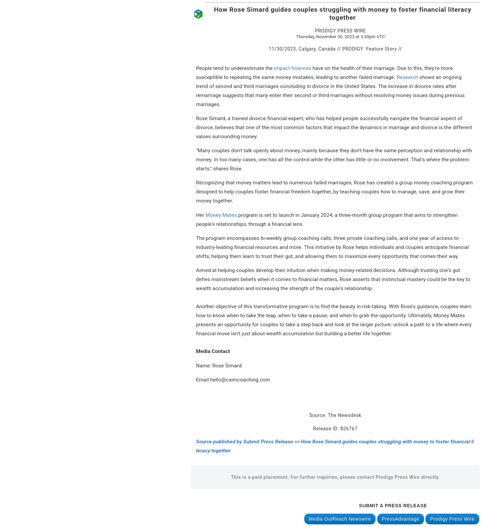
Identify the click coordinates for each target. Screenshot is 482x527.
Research (407, 77)
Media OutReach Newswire (340, 519)
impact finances (292, 68)
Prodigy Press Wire (452, 519)
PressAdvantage (401, 519)
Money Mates (221, 215)
